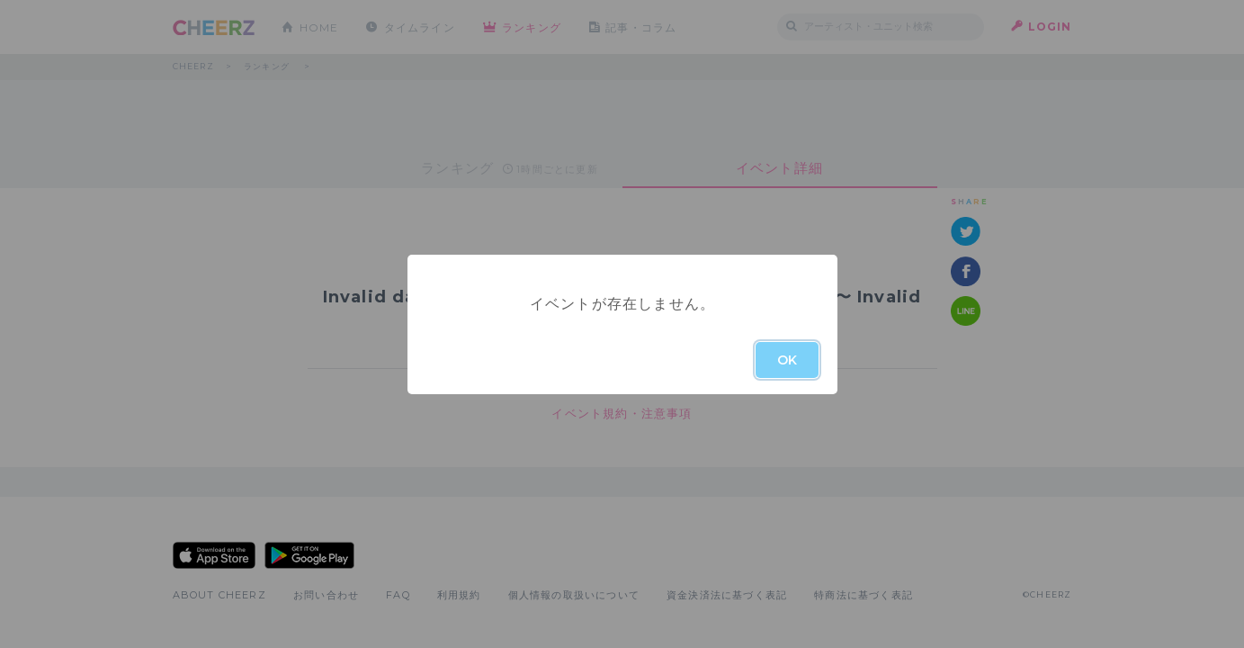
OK (787, 360)
